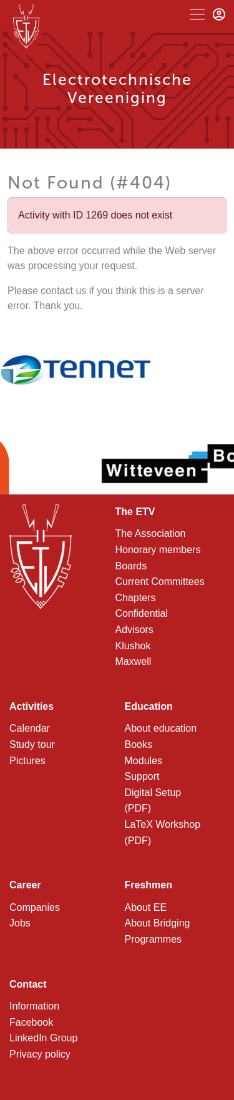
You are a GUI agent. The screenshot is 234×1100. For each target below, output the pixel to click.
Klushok (133, 646)
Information (34, 1006)
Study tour (32, 744)
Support (142, 776)
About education (161, 728)
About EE (146, 907)
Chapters (135, 597)
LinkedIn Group (43, 1038)
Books (138, 744)
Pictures (27, 760)
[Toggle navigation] (197, 14)
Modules (143, 760)
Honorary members (158, 549)
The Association (150, 533)
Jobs (20, 923)
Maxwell (133, 661)
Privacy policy (40, 1054)
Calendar (29, 728)
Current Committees (160, 581)
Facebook (31, 1022)
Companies (34, 907)
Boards (131, 566)
